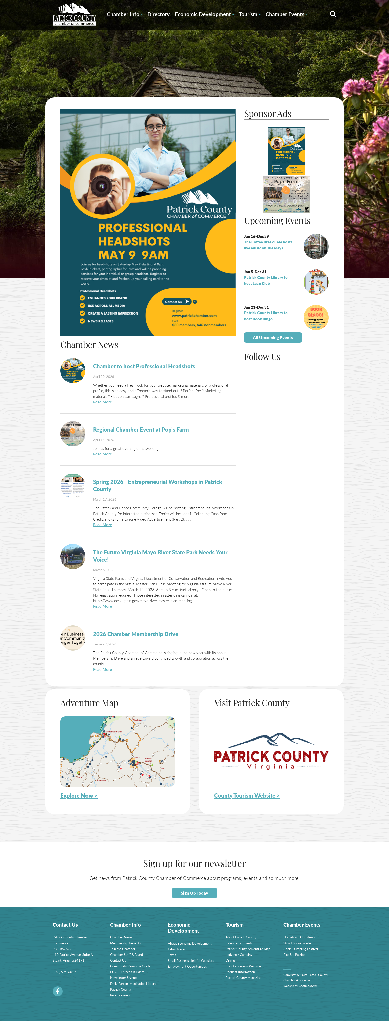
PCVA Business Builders (127, 971)
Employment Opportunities (187, 966)
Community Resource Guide (130, 966)
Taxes (172, 954)
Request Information (240, 971)
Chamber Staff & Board (126, 954)
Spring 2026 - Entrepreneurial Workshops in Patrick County (157, 485)
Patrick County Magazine (243, 977)
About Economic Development (190, 943)
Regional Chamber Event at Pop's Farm (141, 429)
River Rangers (120, 995)
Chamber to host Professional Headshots (144, 366)
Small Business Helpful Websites (191, 960)
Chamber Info (124, 14)
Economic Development (204, 14)
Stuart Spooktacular (297, 942)
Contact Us (118, 960)
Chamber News (121, 937)
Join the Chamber (122, 948)
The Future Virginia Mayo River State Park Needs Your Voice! (160, 555)
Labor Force (176, 949)
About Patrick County (241, 937)
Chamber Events (286, 14)
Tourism (250, 14)
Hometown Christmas (299, 937)
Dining (230, 960)
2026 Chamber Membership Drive (135, 634)
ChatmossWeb (308, 986)
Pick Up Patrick (294, 954)
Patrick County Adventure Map (248, 948)
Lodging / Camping (239, 954)
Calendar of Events (239, 942)
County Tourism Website (243, 966)
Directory (158, 14)
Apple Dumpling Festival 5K (303, 948)
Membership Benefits (125, 942)
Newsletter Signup (123, 977)
